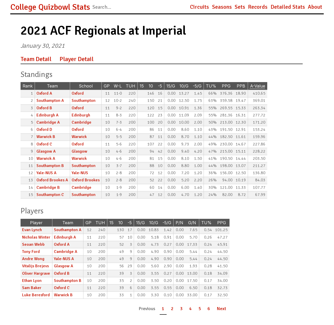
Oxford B (44, 108)
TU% (211, 85)
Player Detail (76, 59)
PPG (226, 85)
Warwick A (45, 158)
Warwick (79, 136)
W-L (118, 85)
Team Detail (36, 59)
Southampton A (50, 100)
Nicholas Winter (36, 237)
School (86, 85)
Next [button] (221, 308)
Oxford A (44, 93)
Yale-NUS (80, 172)
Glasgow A (46, 151)
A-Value (257, 85)
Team (52, 85)
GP (107, 85)
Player (36, 222)
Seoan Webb (33, 244)
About (315, 7)
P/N (179, 222)
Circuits (199, 7)
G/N (192, 222)
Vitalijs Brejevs (35, 266)
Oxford (78, 93)
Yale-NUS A (46, 172)
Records (258, 7)
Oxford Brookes (86, 180)
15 (142, 85)
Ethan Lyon (32, 280)
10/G (183, 85)
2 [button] (172, 308)
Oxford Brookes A (52, 180)
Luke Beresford (36, 295)
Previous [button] (147, 308)
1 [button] (163, 308)
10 (151, 85)
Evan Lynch (32, 229)
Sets (240, 7)
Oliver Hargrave (36, 273)
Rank (28, 85)
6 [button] (208, 308)
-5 (160, 85)
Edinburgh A (47, 115)
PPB (241, 85)
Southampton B (50, 165)
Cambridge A (48, 122)
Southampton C (50, 194)
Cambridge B (48, 187)
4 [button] (190, 308)
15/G (170, 85)
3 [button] (181, 308)
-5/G (197, 85)
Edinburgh (81, 115)
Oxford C (44, 144)
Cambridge (81, 122)
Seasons (222, 7)
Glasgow (79, 151)
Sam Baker (31, 287)
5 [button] (199, 308)
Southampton (84, 100)
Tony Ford (31, 251)
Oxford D (44, 129)
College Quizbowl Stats (50, 7)
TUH (130, 85)
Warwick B (45, 136)
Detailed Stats (288, 7)
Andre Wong (33, 258)
